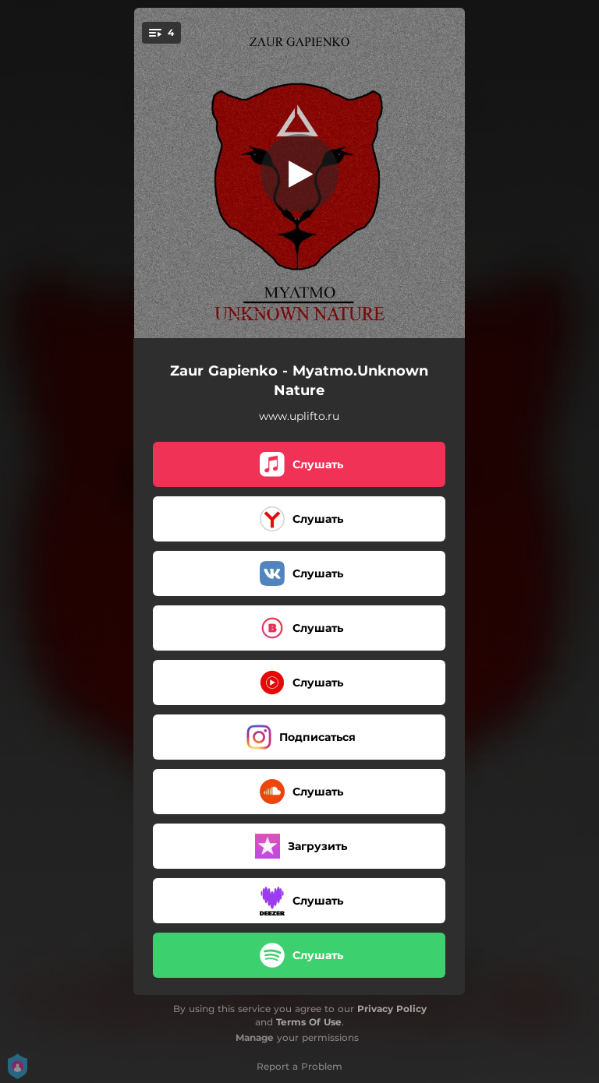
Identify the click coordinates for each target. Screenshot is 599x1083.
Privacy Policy (392, 1008)
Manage (255, 1037)
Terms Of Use (309, 1022)
